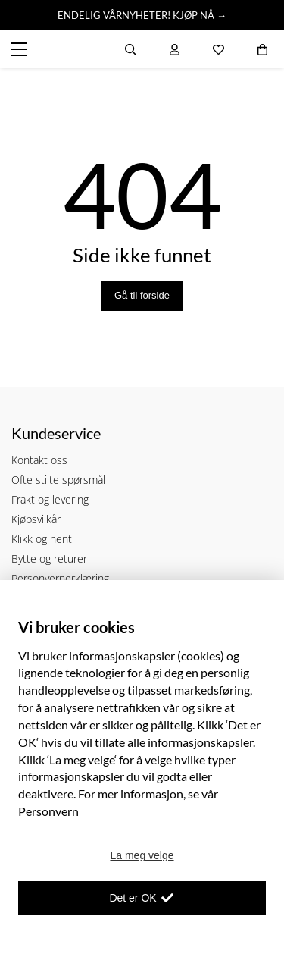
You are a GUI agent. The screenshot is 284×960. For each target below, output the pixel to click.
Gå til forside (142, 295)
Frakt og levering (50, 499)
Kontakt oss (39, 460)
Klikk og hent (41, 539)
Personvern (48, 811)
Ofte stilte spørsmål (58, 479)
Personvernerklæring (60, 578)
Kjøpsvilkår (36, 519)
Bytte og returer (49, 558)
